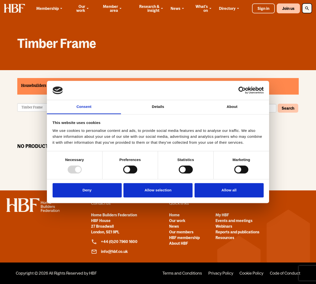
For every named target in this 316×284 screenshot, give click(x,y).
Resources (225, 237)
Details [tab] (158, 106)
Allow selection (157, 190)
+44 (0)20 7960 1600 (114, 242)
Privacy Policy (220, 273)
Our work (83, 8)
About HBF (178, 243)
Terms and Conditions (182, 273)
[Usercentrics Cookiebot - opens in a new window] (242, 90)
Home (174, 214)
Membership (50, 8)
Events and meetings (234, 220)
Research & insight (151, 8)
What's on (204, 8)
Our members (181, 231)
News (178, 8)
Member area (113, 8)
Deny (87, 190)
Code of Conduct (285, 273)
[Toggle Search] (307, 8)
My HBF (222, 214)
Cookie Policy (251, 273)
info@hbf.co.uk (109, 252)
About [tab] (232, 106)
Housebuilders (33, 85)
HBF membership (184, 237)
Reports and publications (237, 231)
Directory (230, 8)
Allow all (229, 190)
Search (288, 107)
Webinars (224, 226)
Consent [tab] (84, 106)
